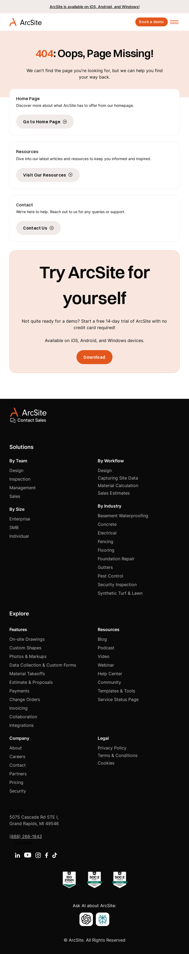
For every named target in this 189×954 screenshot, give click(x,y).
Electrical (107, 533)
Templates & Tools (116, 691)
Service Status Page (118, 699)
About (15, 748)
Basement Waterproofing (123, 515)
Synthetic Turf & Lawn (120, 593)
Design (16, 470)
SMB (14, 527)
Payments (19, 691)
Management (22, 487)
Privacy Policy (112, 748)
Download (94, 357)
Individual (19, 536)
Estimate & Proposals (31, 682)
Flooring (106, 550)
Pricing (16, 782)
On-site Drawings (27, 639)
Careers (17, 756)
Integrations (21, 725)
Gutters (105, 567)
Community (109, 682)
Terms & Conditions (117, 755)
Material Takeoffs (27, 673)
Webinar (106, 665)
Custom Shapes (25, 647)
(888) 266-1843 (25, 836)
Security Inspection (117, 584)
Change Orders (24, 699)
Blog (102, 639)
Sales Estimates (114, 493)
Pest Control (110, 576)
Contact (17, 765)
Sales (14, 496)
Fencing (105, 541)
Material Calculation (118, 485)
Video (104, 656)
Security (17, 791)
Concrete (107, 524)
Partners (18, 773)
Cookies (106, 763)
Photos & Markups (27, 656)
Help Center (110, 673)
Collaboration (23, 716)
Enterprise (19, 519)
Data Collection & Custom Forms (42, 665)
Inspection (19, 479)
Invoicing (18, 708)
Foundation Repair (116, 558)
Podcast (106, 647)
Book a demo (151, 21)
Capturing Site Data (118, 478)
